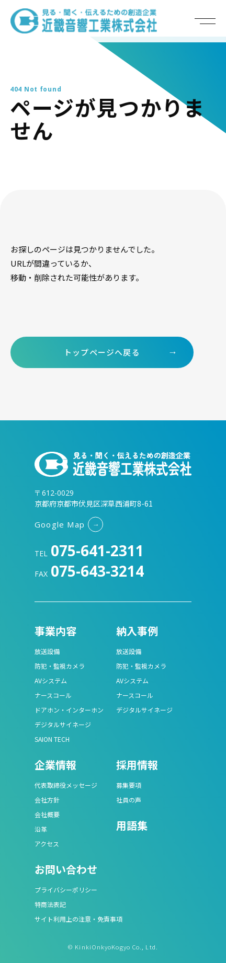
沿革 (41, 828)
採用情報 (137, 764)
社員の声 (128, 799)
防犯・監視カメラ (60, 665)
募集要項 (128, 785)
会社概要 (47, 814)
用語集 (132, 825)
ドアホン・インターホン (69, 709)
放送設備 (47, 651)
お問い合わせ (66, 869)
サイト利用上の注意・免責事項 (78, 918)
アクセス (47, 843)
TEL (89, 553)
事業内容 (55, 630)
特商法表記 (50, 904)
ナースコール (53, 695)
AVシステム (51, 680)
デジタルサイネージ (63, 724)
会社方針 (47, 799)
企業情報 (55, 764)
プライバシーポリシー (66, 889)
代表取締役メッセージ (66, 785)
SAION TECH (52, 739)
